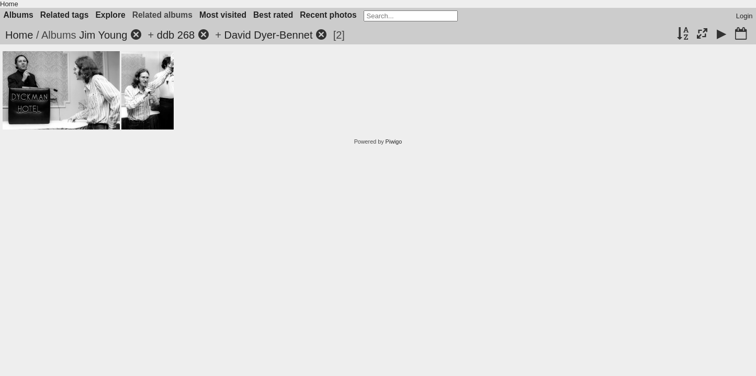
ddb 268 (176, 35)
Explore (110, 14)
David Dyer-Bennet (268, 35)
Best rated (273, 14)
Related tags (64, 14)
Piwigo (394, 141)
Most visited (222, 14)
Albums (18, 14)
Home (9, 4)
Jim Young (103, 35)
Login (744, 16)
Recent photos (328, 14)
